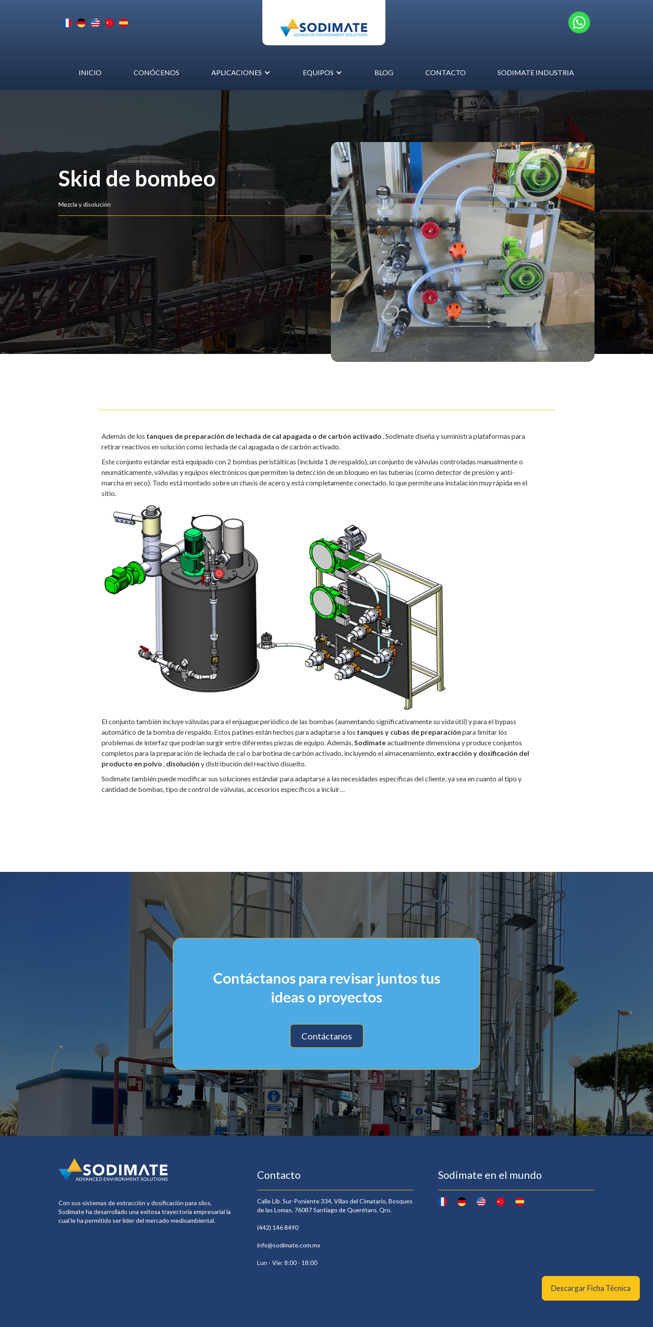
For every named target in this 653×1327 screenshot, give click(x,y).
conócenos (156, 72)
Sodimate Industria (535, 72)
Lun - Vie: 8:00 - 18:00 (287, 1262)
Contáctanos (326, 1036)
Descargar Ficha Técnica (591, 1288)
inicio (90, 72)
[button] (241, 72)
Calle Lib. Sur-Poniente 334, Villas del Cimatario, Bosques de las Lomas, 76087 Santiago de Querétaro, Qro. (335, 1205)
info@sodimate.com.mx (288, 1245)
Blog (383, 72)
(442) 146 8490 (277, 1227)
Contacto (445, 72)
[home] (323, 22)
